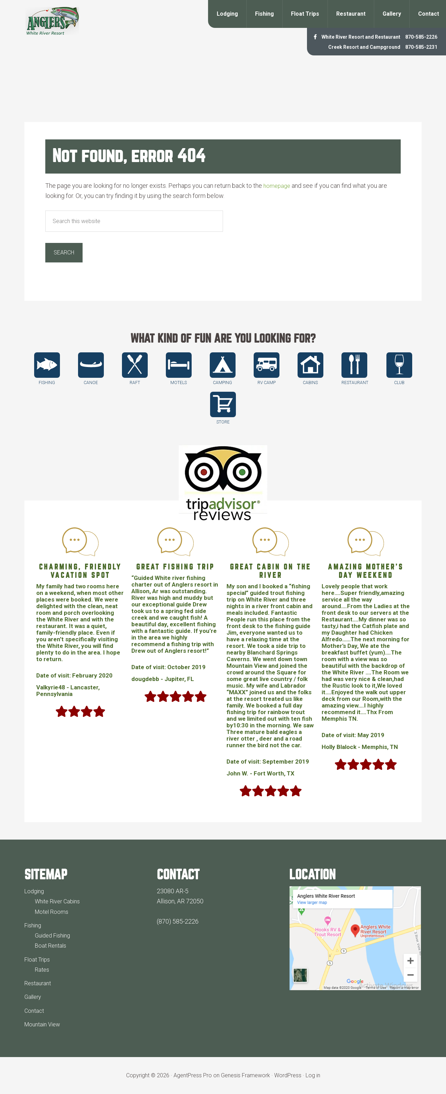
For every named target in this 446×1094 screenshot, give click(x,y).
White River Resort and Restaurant (343, 36)
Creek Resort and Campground (348, 46)
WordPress (287, 1075)
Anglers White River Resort (52, 21)
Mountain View (44, 1024)
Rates (43, 969)
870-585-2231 (417, 46)
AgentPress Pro (193, 1075)
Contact (35, 1010)
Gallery (33, 996)
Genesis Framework (245, 1075)
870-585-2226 (417, 36)
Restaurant (39, 983)
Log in (313, 1075)
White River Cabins (60, 901)
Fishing (34, 925)
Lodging (35, 891)
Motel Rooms (53, 911)
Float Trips (38, 959)
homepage (277, 185)
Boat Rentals (52, 945)
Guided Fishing (55, 935)
